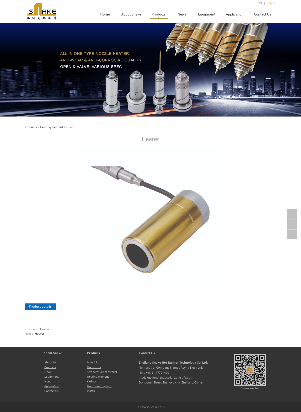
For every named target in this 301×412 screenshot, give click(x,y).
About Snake (131, 14)
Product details (40, 306)
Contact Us (262, 14)
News (181, 14)
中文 (260, 3)
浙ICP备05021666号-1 (150, 407)
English (271, 3)
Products (159, 14)
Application (235, 14)
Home (105, 14)
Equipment (206, 14)
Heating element (51, 127)
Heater (45, 329)
